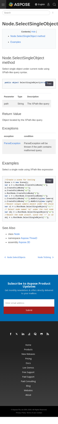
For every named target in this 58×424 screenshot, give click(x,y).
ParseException (12, 143)
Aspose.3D (24, 242)
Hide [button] (33, 31)
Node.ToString (45, 257)
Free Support (28, 372)
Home (28, 345)
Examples (15, 42)
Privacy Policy (21, 413)
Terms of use (31, 413)
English (40, 4)
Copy (49, 84)
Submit (29, 310)
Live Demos (28, 367)
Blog (28, 385)
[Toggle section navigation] (52, 13)
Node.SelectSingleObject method (27, 36)
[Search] (26, 13)
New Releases (28, 354)
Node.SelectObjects (15, 257)
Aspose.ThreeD (29, 238)
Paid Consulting (28, 381)
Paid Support (28, 376)
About (28, 395)
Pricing (28, 358)
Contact (39, 413)
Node (17, 234)
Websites (28, 390)
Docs (28, 363)
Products (28, 349)
